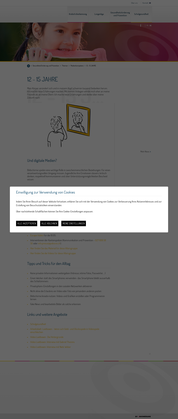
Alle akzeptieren (26, 223)
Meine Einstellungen (74, 223)
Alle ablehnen (49, 223)
